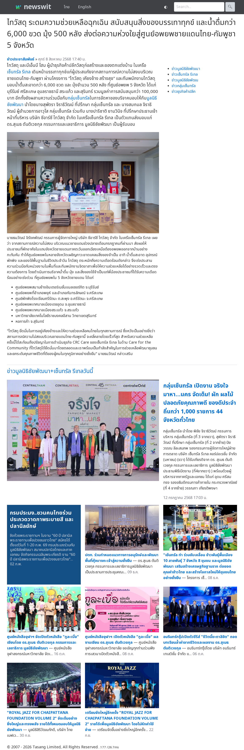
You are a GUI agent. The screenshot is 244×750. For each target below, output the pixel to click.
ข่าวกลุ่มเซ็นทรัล (184, 86)
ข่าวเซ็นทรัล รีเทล (185, 74)
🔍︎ (230, 7)
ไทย (67, 7)
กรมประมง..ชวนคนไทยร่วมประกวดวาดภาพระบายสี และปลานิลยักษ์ (41, 519)
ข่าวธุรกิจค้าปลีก (183, 91)
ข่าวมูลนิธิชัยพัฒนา (186, 69)
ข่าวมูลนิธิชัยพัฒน (185, 80)
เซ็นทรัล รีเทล (19, 72)
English (84, 7)
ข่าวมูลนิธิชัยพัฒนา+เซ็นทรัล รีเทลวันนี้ (50, 371)
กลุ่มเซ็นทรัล (79, 98)
